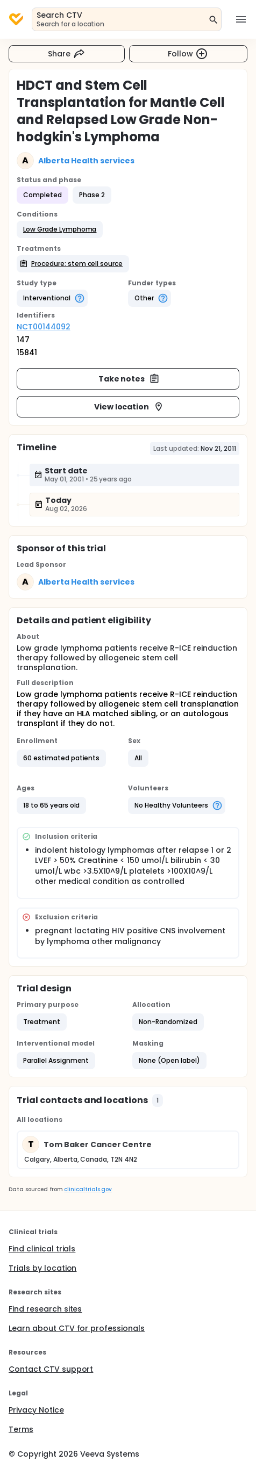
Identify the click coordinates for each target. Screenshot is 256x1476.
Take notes (129, 378)
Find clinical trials (42, 1248)
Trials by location (42, 1268)
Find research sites (45, 1309)
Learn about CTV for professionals (77, 1328)
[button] (60, 229)
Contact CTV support (51, 1369)
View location (129, 406)
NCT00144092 (43, 327)
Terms (21, 1429)
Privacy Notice (36, 1410)
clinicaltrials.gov (87, 1189)
